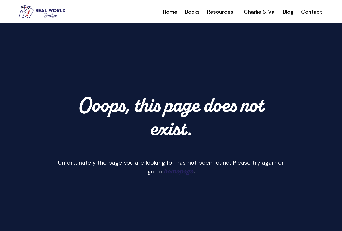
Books (192, 11)
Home (170, 11)
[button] (235, 12)
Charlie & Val (259, 11)
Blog (288, 11)
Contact (311, 11)
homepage (178, 171)
